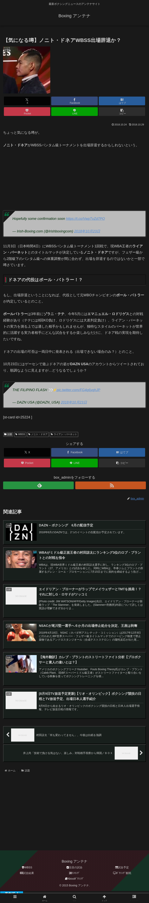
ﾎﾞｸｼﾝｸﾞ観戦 (122, 873)
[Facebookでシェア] (74, 101)
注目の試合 (74, 867)
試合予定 (122, 867)
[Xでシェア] (27, 101)
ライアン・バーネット (64, 434)
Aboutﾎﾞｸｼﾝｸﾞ (74, 878)
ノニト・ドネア (38, 434)
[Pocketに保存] (27, 111)
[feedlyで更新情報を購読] (38, 485)
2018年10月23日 (87, 231)
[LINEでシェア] (74, 111)
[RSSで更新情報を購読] (110, 485)
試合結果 (27, 873)
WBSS (20, 434)
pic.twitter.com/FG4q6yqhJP (78, 390)
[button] (122, 111)
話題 (8, 434)
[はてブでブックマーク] (122, 101)
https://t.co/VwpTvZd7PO (85, 219)
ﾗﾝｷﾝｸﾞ (74, 873)
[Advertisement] (74, 175)
